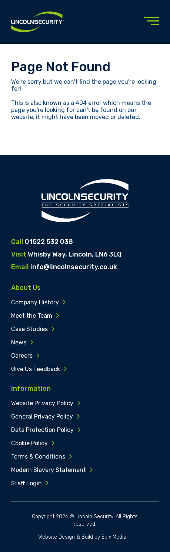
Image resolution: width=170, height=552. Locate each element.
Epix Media (113, 537)
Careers (22, 357)
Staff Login (26, 484)
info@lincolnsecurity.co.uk (73, 267)
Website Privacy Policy (42, 404)
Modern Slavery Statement (48, 471)
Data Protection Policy (42, 431)
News (18, 343)
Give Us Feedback (35, 370)
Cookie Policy (29, 444)
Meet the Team (31, 317)
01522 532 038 (49, 242)
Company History (35, 303)
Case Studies (29, 330)
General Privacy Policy (42, 418)
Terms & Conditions (38, 458)
